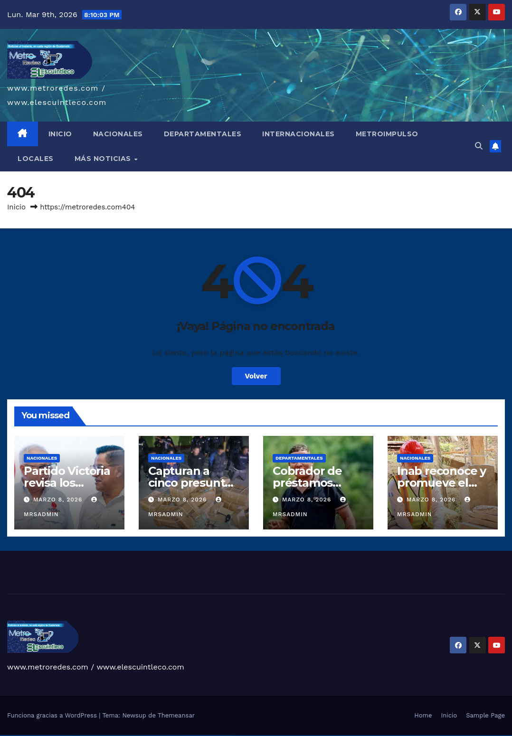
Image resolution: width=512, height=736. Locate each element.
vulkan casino (6, 735)
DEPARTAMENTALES (203, 134)
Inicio (16, 207)
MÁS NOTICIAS (104, 158)
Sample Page (485, 715)
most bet (183, 735)
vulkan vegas (2, 735)
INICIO (60, 134)
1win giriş (80, 735)
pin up (99, 735)
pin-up (108, 735)
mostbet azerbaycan (219, 735)
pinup (102, 735)
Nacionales (42, 458)
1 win (75, 735)
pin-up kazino (125, 735)
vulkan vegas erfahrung (57, 735)
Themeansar (176, 715)
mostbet (139, 735)
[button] (479, 146)
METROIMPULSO (387, 134)
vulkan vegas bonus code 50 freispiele (67, 735)
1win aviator (84, 735)
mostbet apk (152, 735)
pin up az (135, 735)
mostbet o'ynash (173, 735)
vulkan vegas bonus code (33, 735)
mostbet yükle (225, 735)
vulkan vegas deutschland (25, 735)
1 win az (87, 735)
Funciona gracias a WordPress (53, 715)
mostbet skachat (147, 735)
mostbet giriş (194, 735)
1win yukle (96, 735)
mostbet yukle (199, 735)
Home (423, 715)
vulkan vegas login (18, 735)
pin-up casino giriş (116, 735)
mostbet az (189, 735)
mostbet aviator (208, 735)
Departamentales (299, 458)
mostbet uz (142, 735)
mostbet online (162, 735)
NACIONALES (118, 134)
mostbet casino (167, 735)
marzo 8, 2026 (59, 499)
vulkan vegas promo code (42, 735)
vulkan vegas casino (12, 735)
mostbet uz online (178, 735)
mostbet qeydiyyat (230, 735)
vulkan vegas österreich (49, 735)
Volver (256, 376)
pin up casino (105, 735)
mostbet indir (203, 735)
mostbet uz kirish (157, 735)
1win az (78, 735)
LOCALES (36, 158)
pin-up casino (121, 735)
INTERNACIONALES (298, 134)
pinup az (111, 735)
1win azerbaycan (92, 735)
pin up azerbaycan (131, 735)
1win (74, 735)
